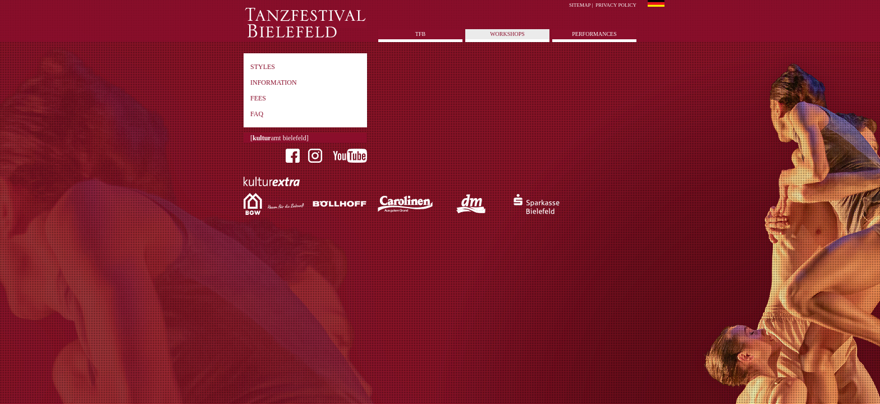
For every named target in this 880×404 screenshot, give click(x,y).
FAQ (256, 114)
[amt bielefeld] (279, 138)
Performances (594, 34)
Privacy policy (615, 5)
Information (273, 82)
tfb (420, 34)
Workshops (507, 34)
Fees (258, 98)
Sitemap (579, 5)
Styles (262, 67)
